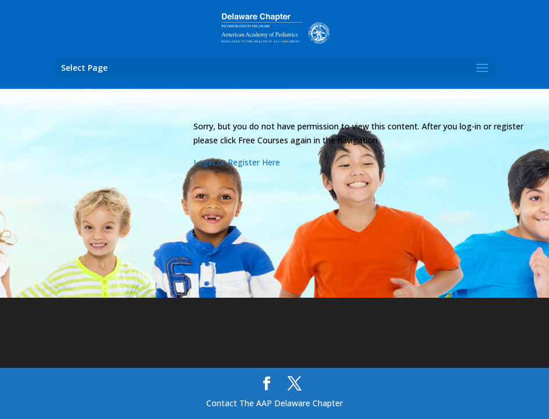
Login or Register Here (236, 162)
